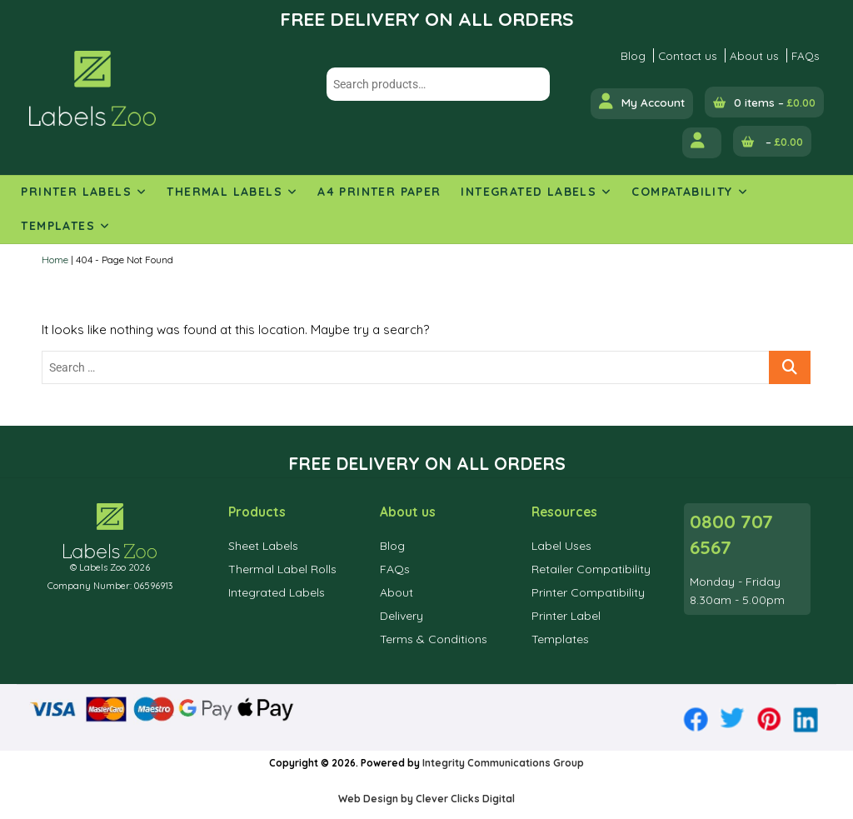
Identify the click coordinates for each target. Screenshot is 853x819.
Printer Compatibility (588, 592)
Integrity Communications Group (503, 763)
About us (754, 55)
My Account (642, 101)
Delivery (401, 615)
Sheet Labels (263, 545)
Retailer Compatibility (591, 569)
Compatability (681, 191)
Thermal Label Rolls (282, 569)
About (396, 592)
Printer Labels (76, 191)
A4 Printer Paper (379, 191)
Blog (633, 55)
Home (55, 259)
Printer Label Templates (566, 627)
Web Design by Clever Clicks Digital (426, 798)
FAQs (805, 55)
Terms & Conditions (433, 639)
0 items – (775, 102)
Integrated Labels (528, 191)
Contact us (687, 55)
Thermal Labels (224, 191)
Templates (58, 225)
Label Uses (561, 545)
